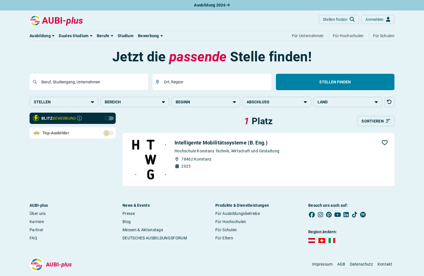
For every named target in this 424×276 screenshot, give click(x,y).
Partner (36, 230)
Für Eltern (224, 238)
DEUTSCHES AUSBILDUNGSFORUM (154, 238)
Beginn (206, 102)
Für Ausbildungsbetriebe (237, 213)
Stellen (64, 102)
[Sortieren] (375, 121)
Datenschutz (361, 264)
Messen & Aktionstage (142, 230)
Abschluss (277, 102)
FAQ (33, 238)
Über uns (38, 213)
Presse (128, 213)
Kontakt (385, 264)
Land (348, 102)
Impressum (322, 264)
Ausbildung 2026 (212, 5)
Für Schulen (226, 230)
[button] (42, 35)
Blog (126, 221)
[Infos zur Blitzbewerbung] (79, 118)
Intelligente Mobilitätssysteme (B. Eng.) (221, 143)
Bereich (135, 102)
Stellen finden (335, 82)
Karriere (37, 221)
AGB (341, 264)
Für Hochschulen (230, 221)
